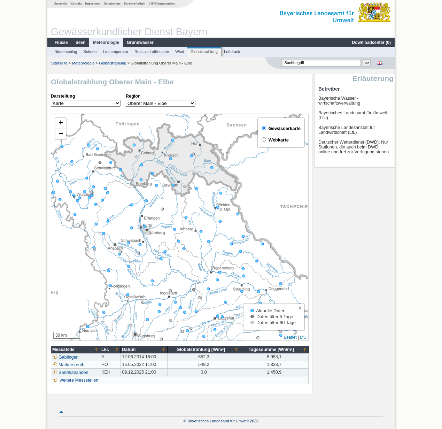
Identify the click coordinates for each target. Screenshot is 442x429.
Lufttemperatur (115, 51)
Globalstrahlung (204, 51)
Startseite (60, 3)
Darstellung (63, 96)
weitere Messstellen (79, 380)
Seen (81, 42)
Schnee (90, 51)
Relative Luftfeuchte (151, 51)
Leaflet (290, 337)
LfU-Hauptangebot (162, 3)
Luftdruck (232, 51)
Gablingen (65, 357)
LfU (303, 337)
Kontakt (76, 3)
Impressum (92, 3)
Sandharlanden (70, 372)
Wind (179, 51)
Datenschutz (112, 3)
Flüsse (61, 42)
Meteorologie (106, 42)
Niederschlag (65, 51)
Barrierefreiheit (134, 3)
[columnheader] (75, 349)
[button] (60, 123)
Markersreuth (68, 364)
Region (133, 96)
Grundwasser (140, 42)
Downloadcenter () (371, 42)
